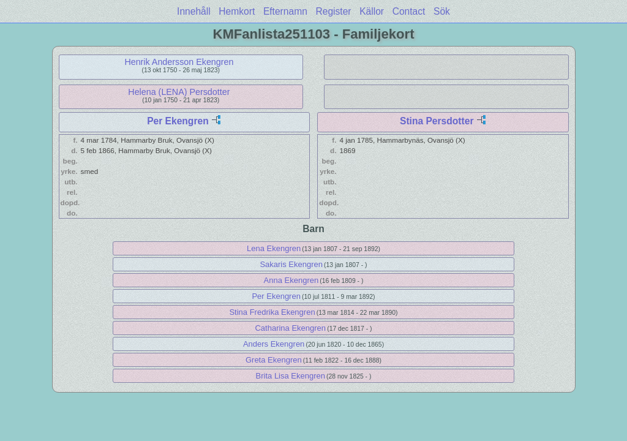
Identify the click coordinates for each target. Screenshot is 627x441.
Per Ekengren (178, 121)
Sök (442, 11)
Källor (371, 11)
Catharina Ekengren (290, 328)
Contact (409, 11)
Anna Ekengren (291, 280)
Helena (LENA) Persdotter (179, 92)
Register (333, 11)
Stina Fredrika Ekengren (272, 312)
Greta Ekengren (274, 359)
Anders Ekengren (273, 344)
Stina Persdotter (436, 121)
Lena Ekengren (274, 248)
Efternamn (285, 11)
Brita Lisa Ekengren (290, 375)
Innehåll (194, 11)
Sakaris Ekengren (291, 264)
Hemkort (237, 11)
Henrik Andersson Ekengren (178, 62)
